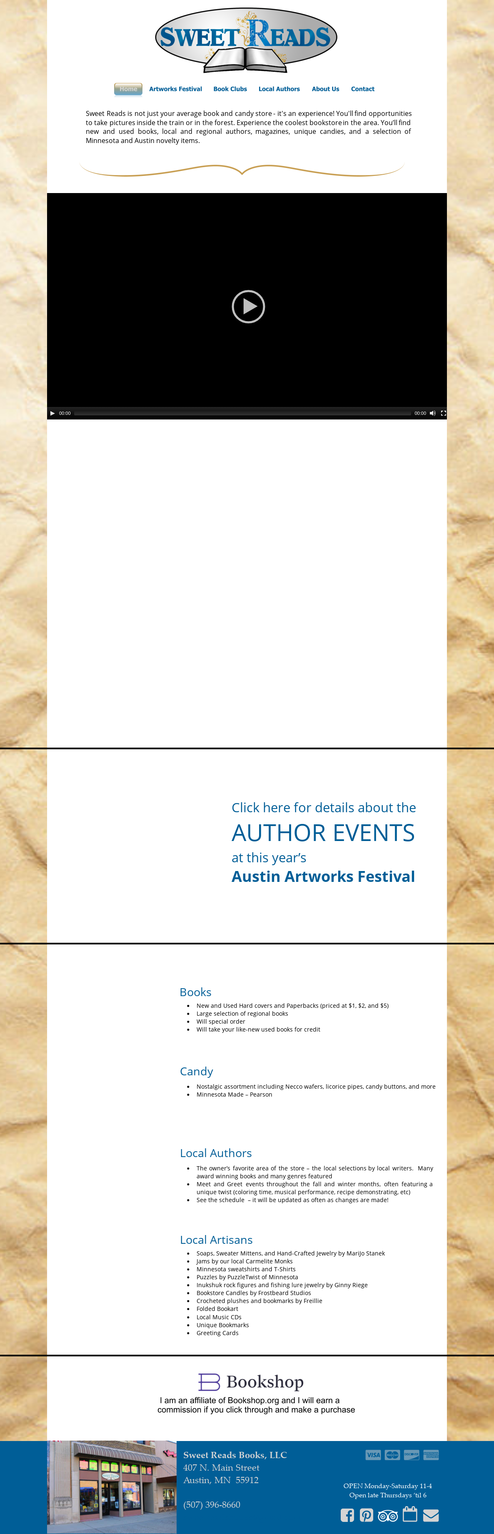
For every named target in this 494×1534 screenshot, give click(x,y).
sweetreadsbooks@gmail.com (242, 1517)
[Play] (52, 413)
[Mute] (432, 413)
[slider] (243, 413)
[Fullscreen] (443, 413)
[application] (248, 306)
